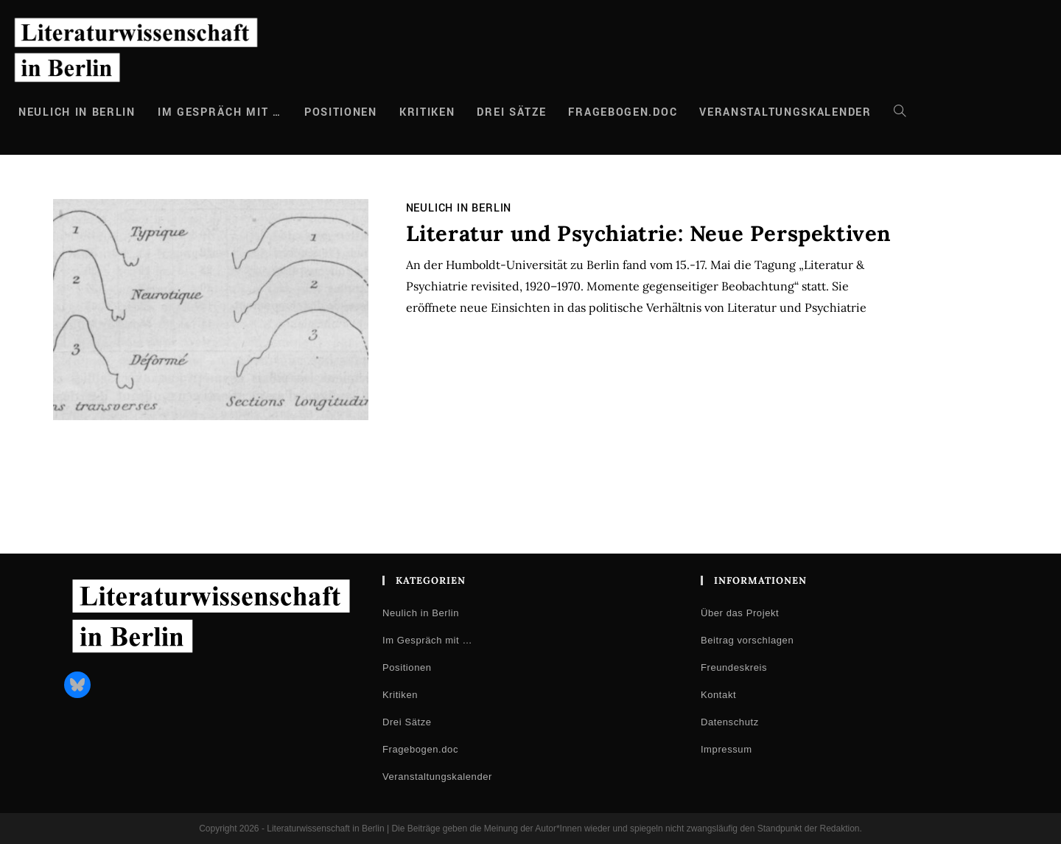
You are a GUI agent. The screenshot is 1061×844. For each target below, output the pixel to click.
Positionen (407, 667)
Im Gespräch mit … (427, 640)
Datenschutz (730, 722)
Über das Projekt (740, 612)
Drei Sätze (407, 722)
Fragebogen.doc (420, 749)
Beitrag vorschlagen (747, 640)
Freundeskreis (734, 667)
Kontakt (718, 694)
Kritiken (400, 694)
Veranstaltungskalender (437, 776)
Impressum (726, 749)
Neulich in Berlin (459, 208)
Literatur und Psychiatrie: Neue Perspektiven (648, 233)
